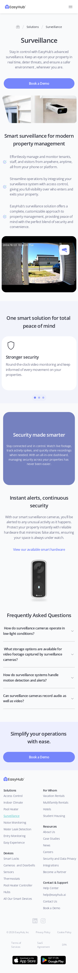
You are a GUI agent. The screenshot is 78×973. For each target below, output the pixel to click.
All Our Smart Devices (18, 899)
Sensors (9, 872)
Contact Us (50, 901)
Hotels (47, 809)
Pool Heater (11, 809)
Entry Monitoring (15, 836)
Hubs (7, 892)
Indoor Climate (13, 802)
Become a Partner (54, 872)
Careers (48, 852)
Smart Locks (11, 859)
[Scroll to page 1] (34, 397)
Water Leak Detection (17, 829)
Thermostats (12, 879)
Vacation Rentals (54, 796)
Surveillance (12, 816)
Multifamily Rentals (55, 802)
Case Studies (51, 839)
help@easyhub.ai (54, 895)
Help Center (51, 888)
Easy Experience (14, 842)
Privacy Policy (43, 932)
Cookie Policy (64, 932)
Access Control (13, 796)
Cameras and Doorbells (19, 865)
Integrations (51, 865)
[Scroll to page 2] (39, 397)
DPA (64, 945)
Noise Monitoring (15, 822)
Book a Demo (51, 908)
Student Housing (54, 816)
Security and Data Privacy (59, 859)
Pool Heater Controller (18, 885)
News (46, 845)
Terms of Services (16, 945)
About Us (50, 832)
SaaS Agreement (43, 945)
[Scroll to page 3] (43, 397)
